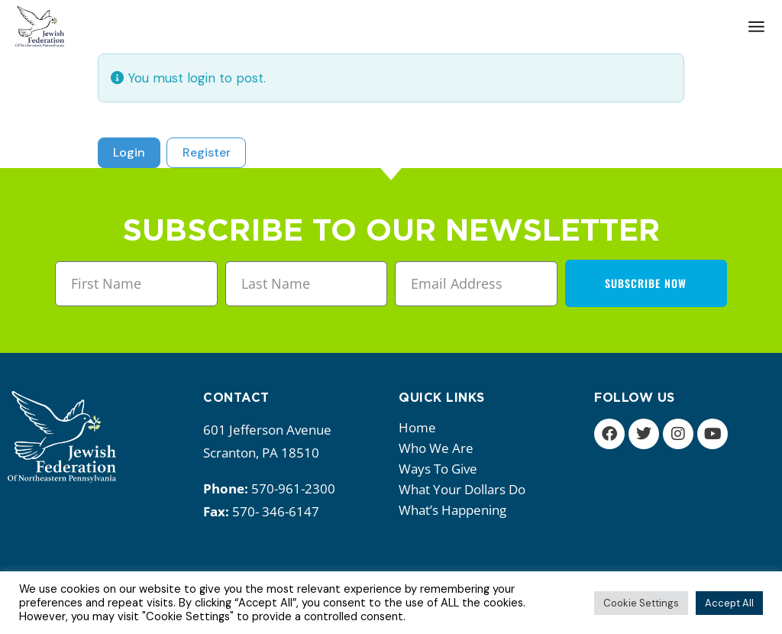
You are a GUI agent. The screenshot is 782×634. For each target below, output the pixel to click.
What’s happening (456, 510)
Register (207, 152)
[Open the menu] (756, 26)
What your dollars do (466, 489)
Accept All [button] (729, 603)
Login (129, 152)
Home (417, 427)
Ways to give (442, 468)
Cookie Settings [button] (641, 603)
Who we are (440, 448)
